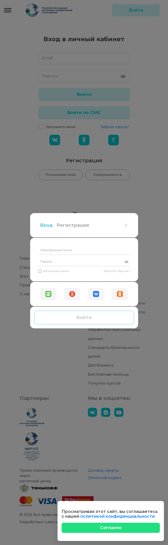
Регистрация (73, 44)
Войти (84, 136)
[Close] (111, 528)
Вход (46, 44)
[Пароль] (84, 80)
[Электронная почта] (84, 68)
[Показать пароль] (126, 80)
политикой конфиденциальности (117, 516)
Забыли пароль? (116, 89)
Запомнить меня (53, 89)
